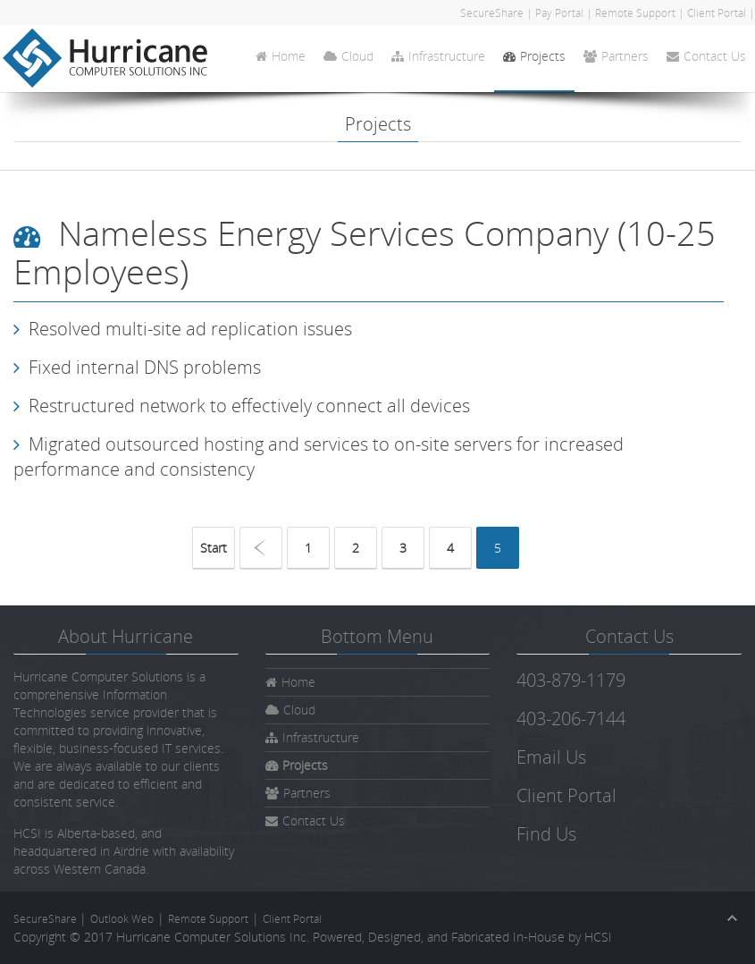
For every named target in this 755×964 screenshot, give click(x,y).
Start (213, 547)
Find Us (546, 834)
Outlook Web (122, 918)
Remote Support (635, 13)
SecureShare (493, 13)
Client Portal (716, 13)
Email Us (551, 757)
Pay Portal (559, 13)
